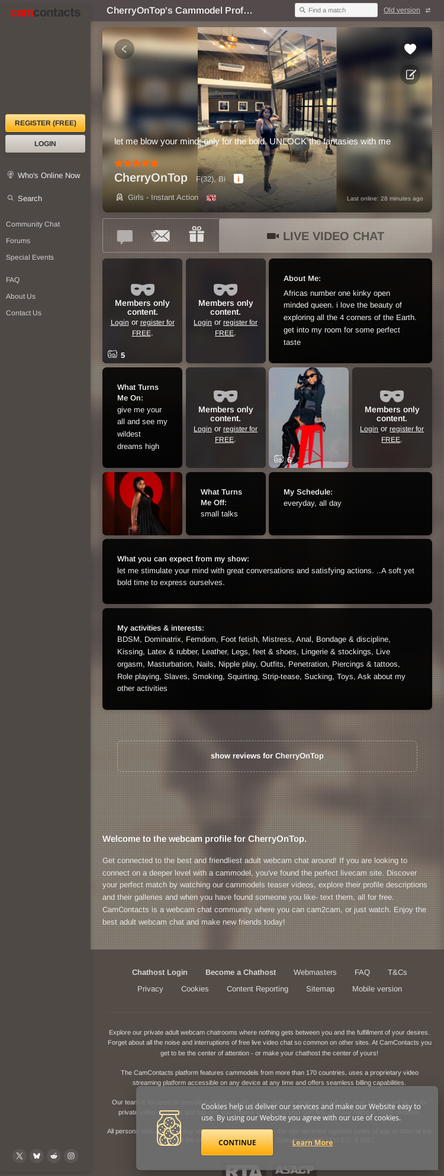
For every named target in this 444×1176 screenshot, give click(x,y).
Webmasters (315, 972)
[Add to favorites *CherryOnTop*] (410, 49)
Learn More (312, 1143)
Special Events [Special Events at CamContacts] (30, 257)
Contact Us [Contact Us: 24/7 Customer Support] (23, 313)
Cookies (195, 988)
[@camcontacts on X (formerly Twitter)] (19, 1156)
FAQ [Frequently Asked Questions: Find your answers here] (13, 280)
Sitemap (320, 988)
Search (30, 198)
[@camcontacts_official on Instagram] (71, 1156)
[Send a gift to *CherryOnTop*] (196, 235)
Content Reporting (257, 988)
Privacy (150, 988)
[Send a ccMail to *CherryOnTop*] (161, 235)
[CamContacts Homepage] (45, 59)
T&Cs (397, 972)
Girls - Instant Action (156, 197)
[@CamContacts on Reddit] (54, 1156)
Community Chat (33, 224)
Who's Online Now (49, 175)
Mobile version (377, 988)
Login (45, 144)
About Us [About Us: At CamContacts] (21, 296)
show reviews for (267, 755)
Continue (237, 1143)
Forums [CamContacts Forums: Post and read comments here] (18, 241)
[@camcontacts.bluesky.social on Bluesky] (37, 1156)
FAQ (362, 972)
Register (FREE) (45, 123)
